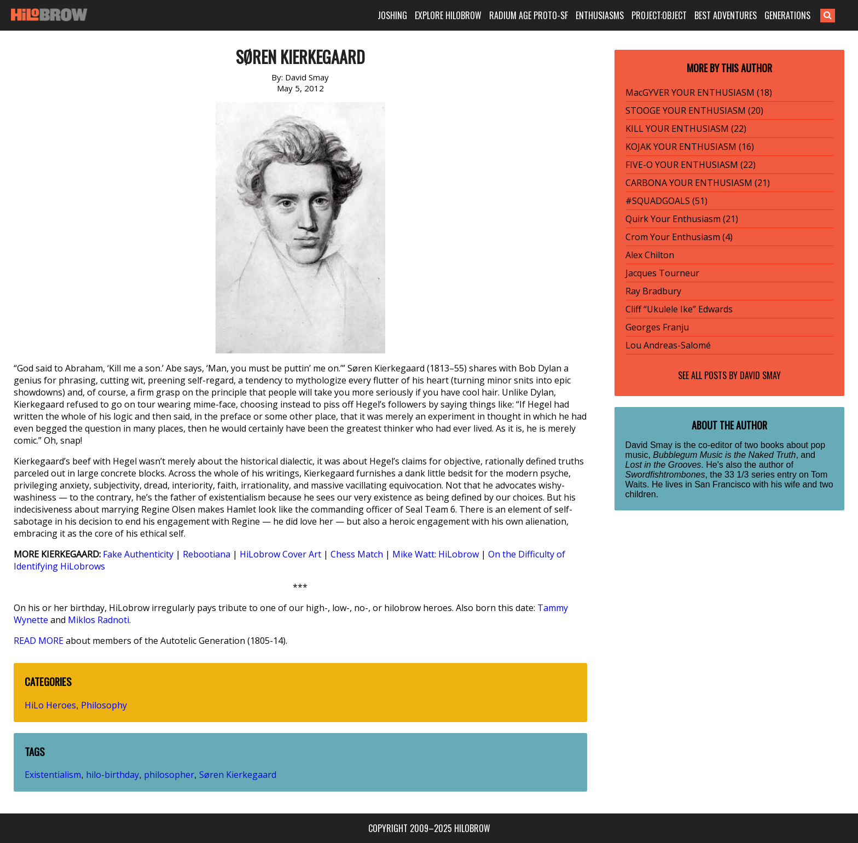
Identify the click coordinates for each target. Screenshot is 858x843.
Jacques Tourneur (662, 273)
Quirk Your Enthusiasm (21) (681, 219)
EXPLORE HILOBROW (448, 15)
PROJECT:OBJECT (659, 15)
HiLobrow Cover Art (280, 554)
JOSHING (392, 15)
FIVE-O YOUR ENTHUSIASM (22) (690, 165)
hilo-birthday (112, 775)
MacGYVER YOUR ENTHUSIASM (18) (698, 92)
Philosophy (104, 705)
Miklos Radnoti (98, 620)
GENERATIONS (787, 15)
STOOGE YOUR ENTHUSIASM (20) (694, 110)
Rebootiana (206, 554)
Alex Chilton (649, 255)
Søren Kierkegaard (237, 775)
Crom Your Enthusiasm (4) (679, 237)
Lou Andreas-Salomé (668, 345)
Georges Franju (657, 327)
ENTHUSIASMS (600, 15)
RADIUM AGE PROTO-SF (528, 15)
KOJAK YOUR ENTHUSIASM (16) (689, 147)
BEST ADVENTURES (725, 15)
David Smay (760, 375)
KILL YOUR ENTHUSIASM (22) (685, 129)
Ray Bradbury (653, 291)
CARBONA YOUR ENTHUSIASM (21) (697, 183)
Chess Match (357, 554)
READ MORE (38, 641)
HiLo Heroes (50, 705)
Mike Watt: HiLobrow (435, 554)
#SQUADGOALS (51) (666, 201)
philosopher (169, 775)
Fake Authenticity (138, 554)
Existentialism (53, 775)
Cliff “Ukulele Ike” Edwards (679, 309)
